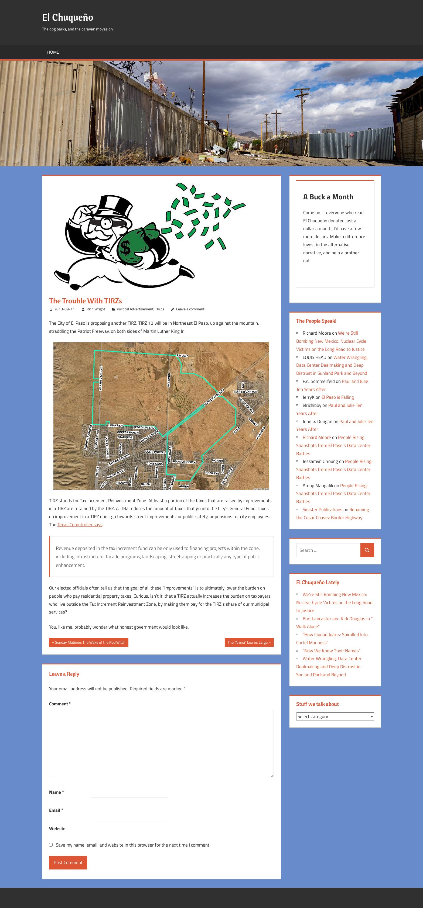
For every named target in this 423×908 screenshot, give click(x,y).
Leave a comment (190, 309)
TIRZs (159, 309)
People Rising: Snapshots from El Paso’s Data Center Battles (333, 447)
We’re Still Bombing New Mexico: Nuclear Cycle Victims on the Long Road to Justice (331, 342)
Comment (60, 703)
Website (57, 828)
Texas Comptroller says (80, 524)
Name (56, 792)
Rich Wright (96, 309)
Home (53, 52)
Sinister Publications (322, 511)
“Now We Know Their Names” (331, 652)
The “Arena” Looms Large (247, 643)
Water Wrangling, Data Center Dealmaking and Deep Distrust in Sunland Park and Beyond (332, 367)
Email (56, 810)
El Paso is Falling (338, 398)
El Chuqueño (67, 17)
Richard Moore (317, 438)
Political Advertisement (135, 309)
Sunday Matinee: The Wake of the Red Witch (90, 643)
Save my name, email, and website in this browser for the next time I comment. (133, 844)
